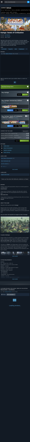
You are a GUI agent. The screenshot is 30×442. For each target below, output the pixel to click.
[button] (15, 54)
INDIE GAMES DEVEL (4, 195)
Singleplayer (21, 49)
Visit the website (5, 164)
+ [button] (26, 49)
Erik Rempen (7, 35)
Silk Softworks (7, 36)
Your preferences (12, 290)
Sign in (2, 79)
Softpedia (2, 200)
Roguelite (11, 49)
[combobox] (15, 2)
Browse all (25, 131)
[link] (18, 111)
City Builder (4, 49)
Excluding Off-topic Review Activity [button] (8, 297)
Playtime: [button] (21, 297)
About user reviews (4, 290)
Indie (16, 49)
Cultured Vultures (4, 189)
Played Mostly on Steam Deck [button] (7, 299)
